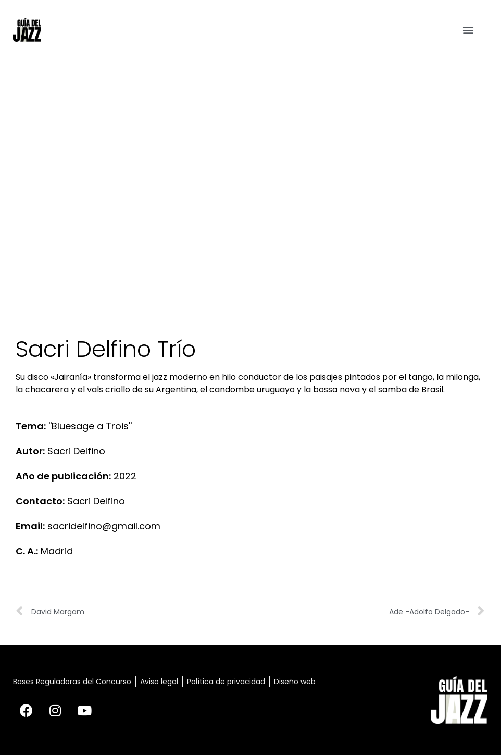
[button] (468, 30)
